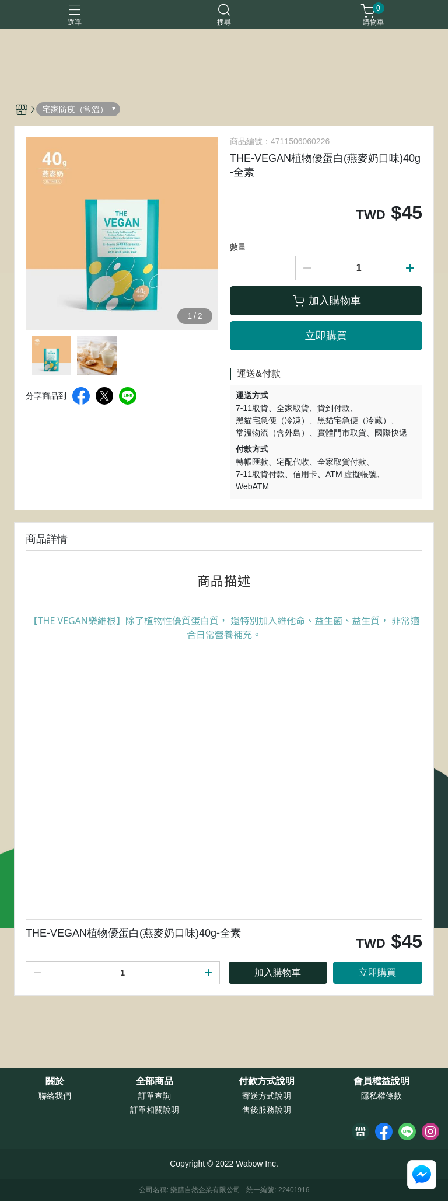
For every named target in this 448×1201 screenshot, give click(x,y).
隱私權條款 (381, 1096)
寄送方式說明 (266, 1096)
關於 (55, 1081)
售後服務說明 (266, 1110)
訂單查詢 (154, 1096)
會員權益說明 (382, 1081)
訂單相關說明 (154, 1110)
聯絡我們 (54, 1096)
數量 (238, 247)
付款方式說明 (267, 1081)
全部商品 (154, 1081)
